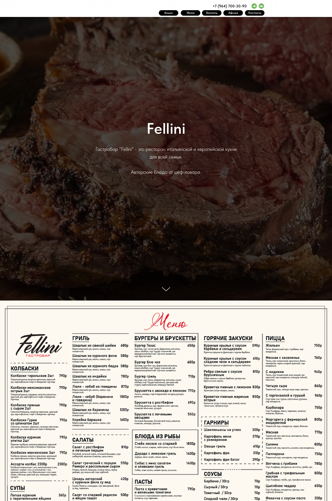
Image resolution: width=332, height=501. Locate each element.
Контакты (254, 12)
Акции (168, 12)
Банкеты (211, 12)
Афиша (233, 12)
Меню (191, 12)
